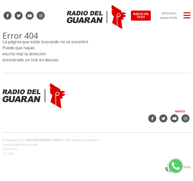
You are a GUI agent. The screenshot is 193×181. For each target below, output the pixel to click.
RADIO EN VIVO (141, 15)
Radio (180, 111)
